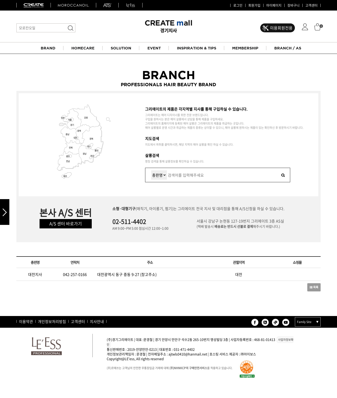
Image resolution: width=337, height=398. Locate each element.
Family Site (304, 322)
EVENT (154, 48)
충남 (67, 134)
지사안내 (97, 321)
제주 (65, 176)
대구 (89, 146)
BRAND (48, 48)
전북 (71, 147)
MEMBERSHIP (245, 48)
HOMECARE (83, 48)
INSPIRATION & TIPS (196, 48)
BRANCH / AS (287, 48)
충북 (79, 130)
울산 (96, 150)
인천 (63, 117)
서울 (70, 119)
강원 (86, 117)
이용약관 (26, 321)
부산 (92, 155)
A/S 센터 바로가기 (65, 223)
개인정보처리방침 (52, 321)
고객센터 (311, 5)
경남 (84, 153)
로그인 (237, 5)
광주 (68, 156)
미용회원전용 (281, 28)
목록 (314, 287)
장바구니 (293, 5)
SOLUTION (121, 48)
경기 (72, 124)
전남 (68, 161)
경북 (91, 138)
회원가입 (254, 5)
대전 (75, 137)
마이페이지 (274, 5)
